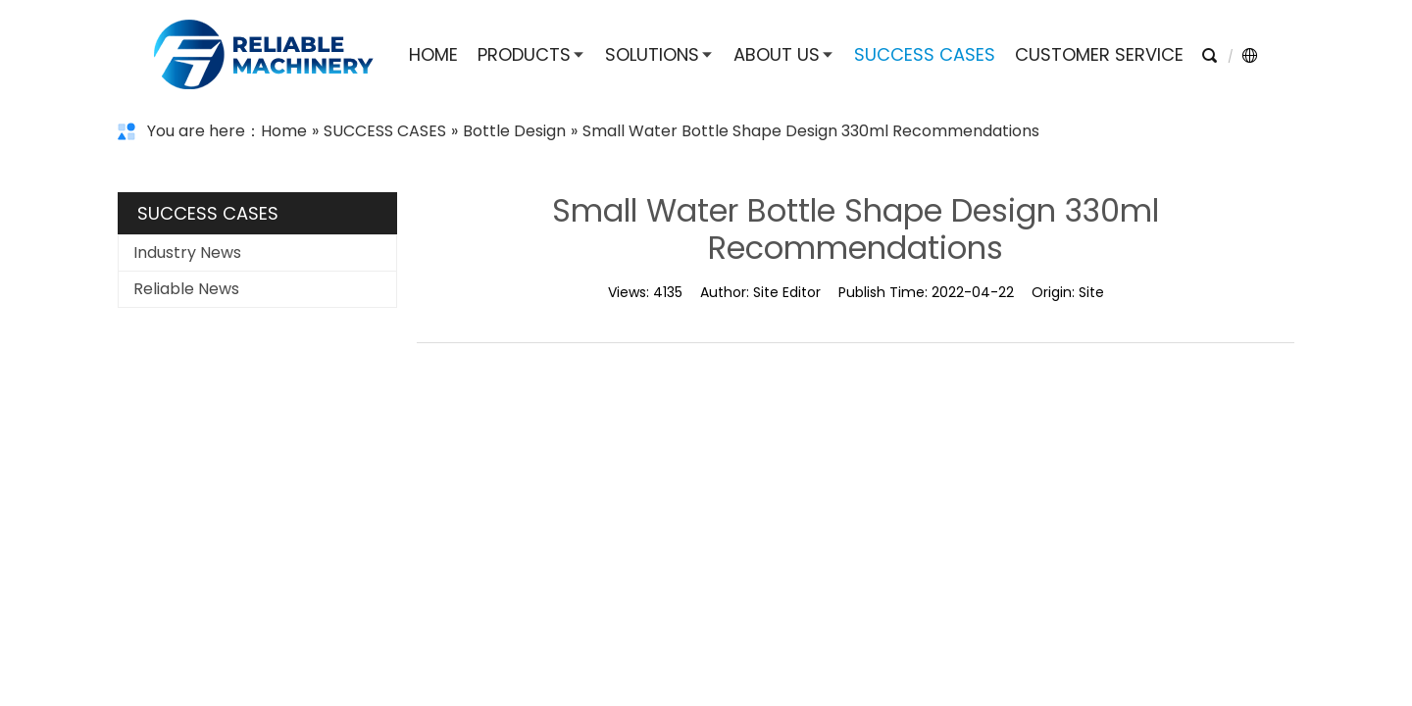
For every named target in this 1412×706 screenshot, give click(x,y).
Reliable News (186, 288)
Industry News (187, 252)
